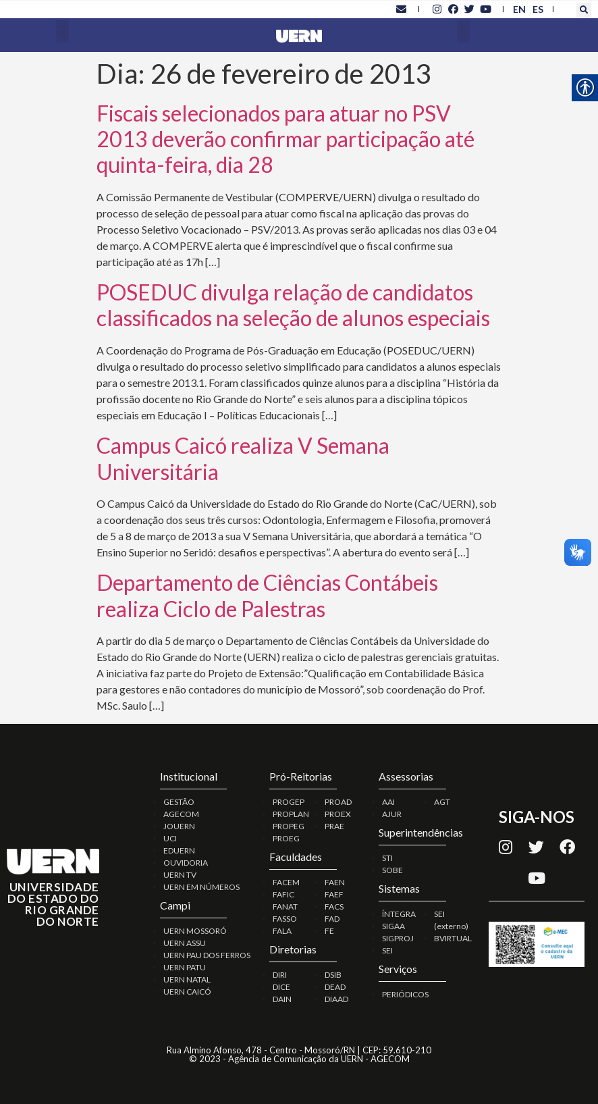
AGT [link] (442, 802)
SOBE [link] (392, 870)
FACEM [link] (286, 882)
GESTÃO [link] (178, 802)
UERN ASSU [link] (184, 943)
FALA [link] (282, 931)
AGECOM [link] (181, 814)
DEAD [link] (335, 987)
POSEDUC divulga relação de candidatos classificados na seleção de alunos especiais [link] (293, 305)
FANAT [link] (285, 906)
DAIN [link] (282, 999)
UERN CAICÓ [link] (187, 992)
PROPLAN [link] (291, 814)
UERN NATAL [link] (187, 979)
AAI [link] (388, 802)
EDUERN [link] (179, 850)
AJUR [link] (392, 814)
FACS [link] (334, 906)
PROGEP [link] (288, 802)
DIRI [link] (280, 975)
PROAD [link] (338, 802)
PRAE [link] (334, 826)
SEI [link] (387, 950)
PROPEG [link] (288, 826)
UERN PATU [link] (184, 967)
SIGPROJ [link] (398, 938)
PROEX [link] (338, 814)
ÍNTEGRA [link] (399, 914)
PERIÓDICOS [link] (405, 994)
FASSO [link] (285, 919)
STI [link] (387, 858)
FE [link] (329, 931)
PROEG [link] (286, 838)
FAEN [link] (335, 882)
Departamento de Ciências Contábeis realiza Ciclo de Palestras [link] (267, 595)
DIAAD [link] (336, 999)
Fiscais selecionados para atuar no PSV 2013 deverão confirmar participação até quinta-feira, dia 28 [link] (285, 139)
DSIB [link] (333, 975)
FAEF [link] (334, 894)
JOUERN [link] (179, 826)
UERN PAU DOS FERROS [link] (206, 955)
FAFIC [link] (283, 894)
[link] (401, 9)
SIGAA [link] (393, 926)
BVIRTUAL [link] (453, 938)
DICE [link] (281, 987)
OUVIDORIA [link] (185, 863)
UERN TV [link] (179, 875)
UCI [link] (170, 838)
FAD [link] (332, 919)
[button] (583, 10)
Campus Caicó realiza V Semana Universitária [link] (243, 458)
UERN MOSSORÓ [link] (195, 931)
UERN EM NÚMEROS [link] (201, 887)
